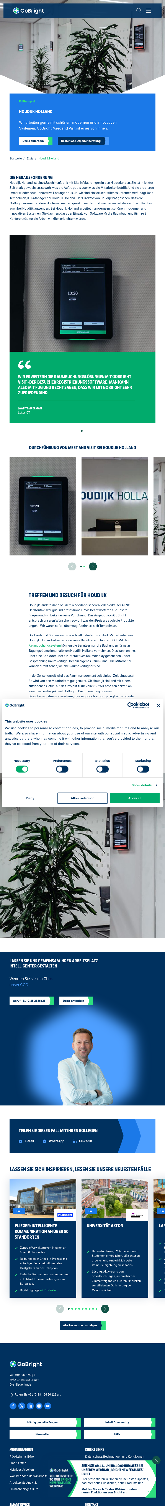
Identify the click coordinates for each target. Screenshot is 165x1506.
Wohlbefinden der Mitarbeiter (29, 1476)
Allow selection (82, 798)
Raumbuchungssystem (45, 645)
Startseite (16, 158)
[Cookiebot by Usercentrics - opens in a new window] (131, 705)
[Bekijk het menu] (148, 10)
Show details (142, 785)
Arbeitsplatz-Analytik (23, 1482)
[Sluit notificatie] (156, 1460)
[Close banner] (158, 705)
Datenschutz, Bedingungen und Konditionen (114, 1456)
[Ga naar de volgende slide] (93, 566)
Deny (30, 798)
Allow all (134, 798)
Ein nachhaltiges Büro (24, 1489)
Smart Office (18, 1463)
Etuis (30, 158)
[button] (82, 431)
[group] (43, 506)
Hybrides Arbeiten (22, 1469)
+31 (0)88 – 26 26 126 (42, 1394)
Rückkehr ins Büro (22, 1456)
